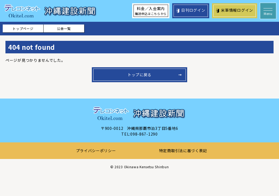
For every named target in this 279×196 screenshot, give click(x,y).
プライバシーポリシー (96, 150)
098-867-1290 (143, 134)
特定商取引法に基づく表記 (183, 150)
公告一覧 (64, 28)
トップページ (23, 28)
